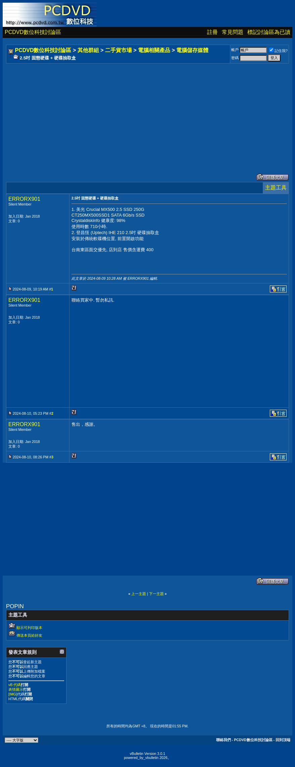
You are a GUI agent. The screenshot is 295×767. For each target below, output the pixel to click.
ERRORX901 (24, 199)
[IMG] (12, 694)
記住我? (278, 51)
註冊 (212, 32)
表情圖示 (15, 689)
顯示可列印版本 (29, 628)
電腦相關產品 (154, 50)
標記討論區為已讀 (268, 32)
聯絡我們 (223, 740)
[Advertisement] (147, 112)
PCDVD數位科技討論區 (33, 32)
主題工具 (276, 187)
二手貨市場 (118, 50)
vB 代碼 (14, 685)
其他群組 (88, 50)
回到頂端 (283, 740)
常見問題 (232, 32)
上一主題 (138, 594)
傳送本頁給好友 (29, 635)
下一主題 (156, 594)
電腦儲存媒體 (192, 50)
